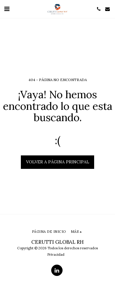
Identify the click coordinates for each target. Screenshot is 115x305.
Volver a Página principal (57, 162)
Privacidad (55, 254)
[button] (7, 9)
